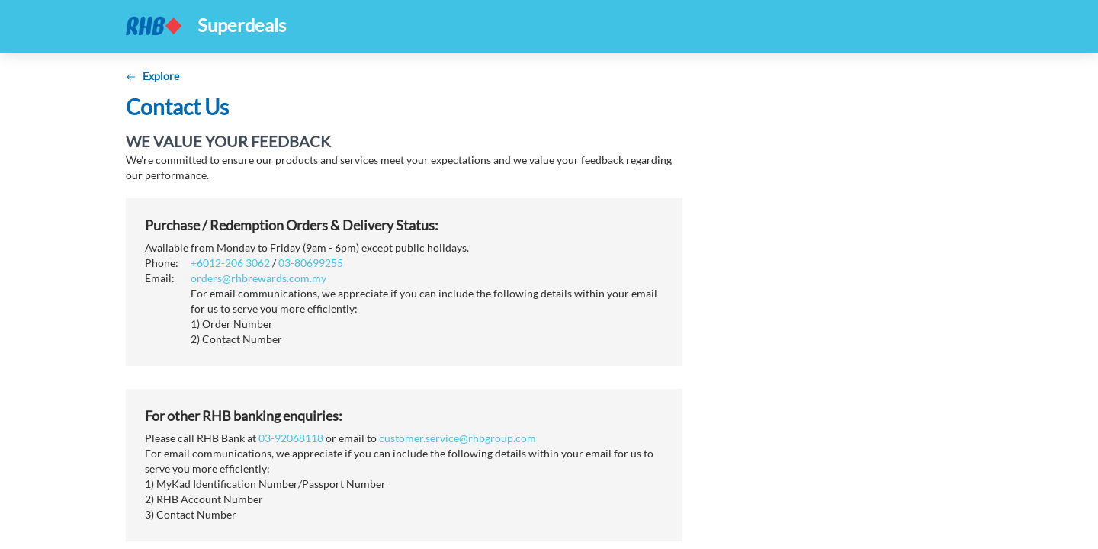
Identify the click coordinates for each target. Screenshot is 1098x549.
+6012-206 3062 (230, 262)
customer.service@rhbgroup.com (457, 438)
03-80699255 (310, 262)
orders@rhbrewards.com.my (258, 277)
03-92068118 (290, 438)
